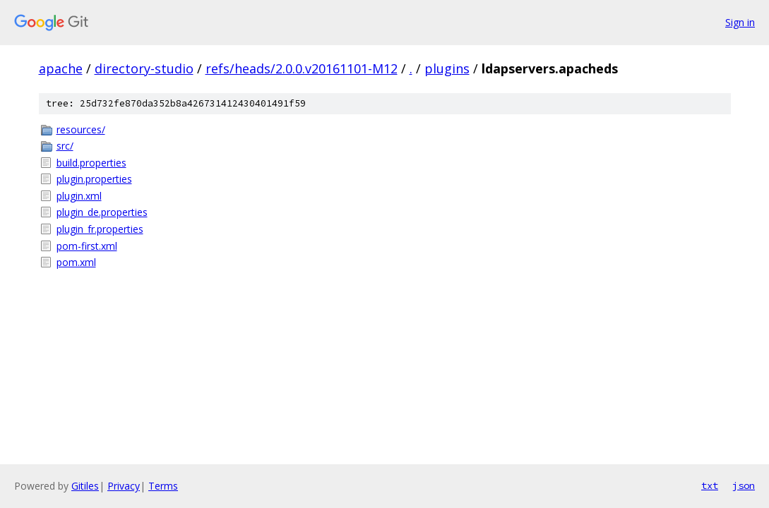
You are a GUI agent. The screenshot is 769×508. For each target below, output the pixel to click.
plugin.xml (79, 195)
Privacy (123, 485)
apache (61, 68)
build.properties (91, 162)
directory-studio (144, 68)
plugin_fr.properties (99, 229)
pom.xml (76, 262)
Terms (163, 485)
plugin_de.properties (102, 212)
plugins (447, 68)
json (743, 485)
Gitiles (85, 485)
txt (709, 485)
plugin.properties (94, 179)
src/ (64, 145)
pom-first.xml (86, 246)
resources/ (80, 129)
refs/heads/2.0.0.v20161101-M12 (301, 68)
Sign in (740, 22)
